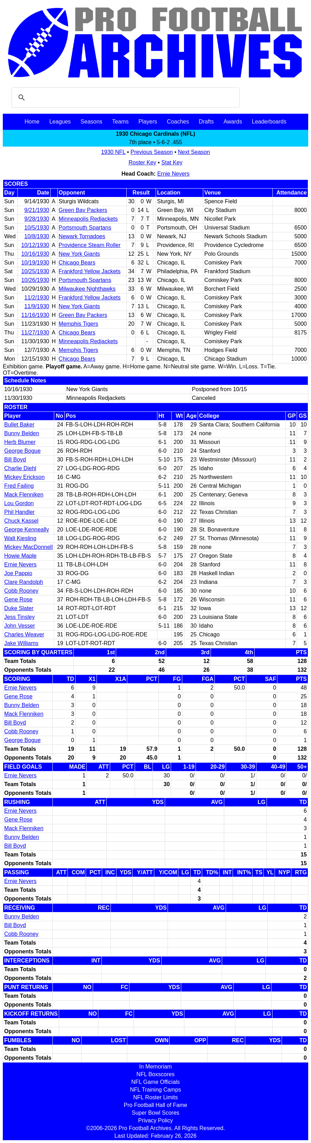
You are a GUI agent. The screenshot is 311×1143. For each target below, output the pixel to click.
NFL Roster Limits (155, 1097)
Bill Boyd (15, 460)
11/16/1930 (35, 315)
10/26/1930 (35, 280)
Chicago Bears (77, 263)
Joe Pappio (18, 573)
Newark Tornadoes (82, 236)
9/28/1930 (36, 219)
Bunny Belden (21, 433)
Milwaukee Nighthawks (87, 289)
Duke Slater (19, 608)
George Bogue (22, 451)
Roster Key (142, 162)
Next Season (194, 152)
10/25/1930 (35, 271)
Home (32, 122)
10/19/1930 (35, 263)
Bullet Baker (19, 425)
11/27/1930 (35, 333)
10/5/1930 (36, 228)
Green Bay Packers (83, 210)
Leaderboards (269, 122)
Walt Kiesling (20, 538)
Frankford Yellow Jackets (90, 271)
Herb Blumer (20, 442)
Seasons (91, 122)
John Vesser (19, 626)
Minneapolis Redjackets (88, 219)
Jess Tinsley (19, 617)
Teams (120, 122)
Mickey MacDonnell (28, 547)
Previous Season (151, 152)
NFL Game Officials (155, 1082)
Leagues (60, 122)
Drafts (206, 122)
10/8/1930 (36, 236)
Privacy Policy (155, 1120)
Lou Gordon (19, 503)
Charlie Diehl (20, 468)
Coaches (178, 122)
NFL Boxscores (155, 1074)
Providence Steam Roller (90, 245)
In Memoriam (155, 1067)
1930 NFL (113, 152)
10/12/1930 (35, 245)
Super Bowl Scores (155, 1113)
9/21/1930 (36, 210)
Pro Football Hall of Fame (155, 1105)
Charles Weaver (24, 634)
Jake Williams (21, 643)
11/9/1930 (36, 306)
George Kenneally (26, 529)
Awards (233, 122)
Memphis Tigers (78, 324)
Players (148, 122)
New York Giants (79, 254)
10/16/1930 (35, 254)
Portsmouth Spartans (85, 228)
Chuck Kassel (21, 521)
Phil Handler (19, 512)
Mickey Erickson (24, 477)
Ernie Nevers (173, 174)
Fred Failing (19, 486)
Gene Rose (18, 599)
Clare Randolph (23, 582)
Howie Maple (20, 556)
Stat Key (171, 162)
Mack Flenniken (23, 495)
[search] (124, 97)
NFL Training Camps (155, 1090)
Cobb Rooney (21, 591)
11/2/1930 (36, 298)
